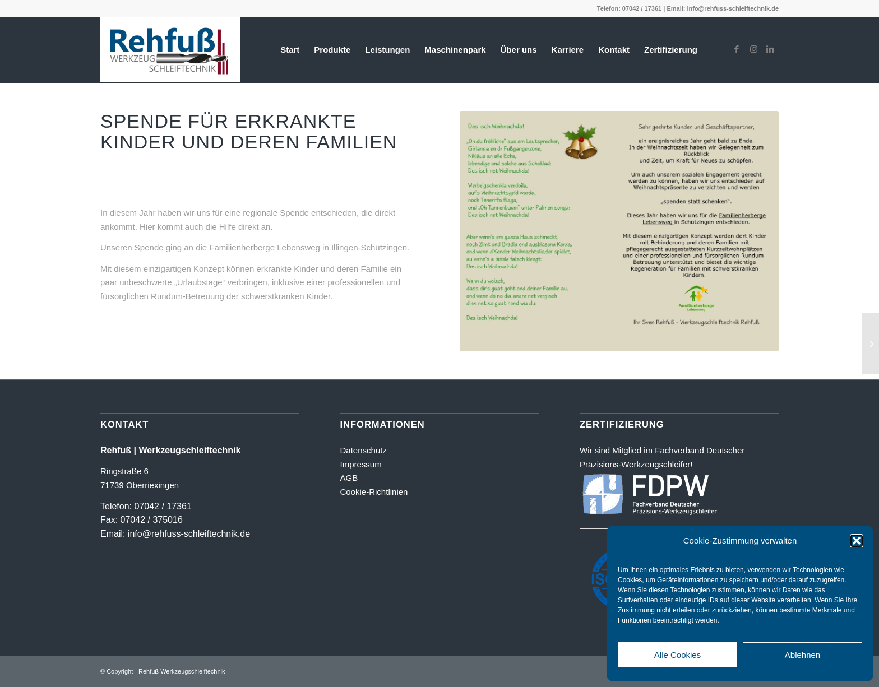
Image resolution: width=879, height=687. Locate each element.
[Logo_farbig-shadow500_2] (170, 49)
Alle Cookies (677, 655)
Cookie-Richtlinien (374, 491)
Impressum (361, 464)
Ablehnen (802, 655)
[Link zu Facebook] (736, 49)
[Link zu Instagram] (753, 49)
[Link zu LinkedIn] (770, 49)
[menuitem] (290, 49)
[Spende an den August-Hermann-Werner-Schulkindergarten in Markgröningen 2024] (870, 343)
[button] (856, 540)
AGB (349, 477)
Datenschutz (363, 450)
